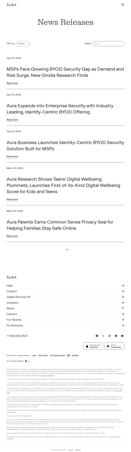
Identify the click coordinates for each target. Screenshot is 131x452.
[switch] (27, 361)
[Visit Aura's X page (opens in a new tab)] (103, 336)
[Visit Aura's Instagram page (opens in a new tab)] (109, 336)
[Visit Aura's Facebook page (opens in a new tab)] (116, 336)
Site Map (75, 355)
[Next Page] (67, 249)
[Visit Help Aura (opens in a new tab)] (65, 286)
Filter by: (11, 43)
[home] (11, 4)
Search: (88, 43)
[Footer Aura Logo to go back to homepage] (12, 277)
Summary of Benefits (46, 376)
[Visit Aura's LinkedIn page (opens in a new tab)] (97, 336)
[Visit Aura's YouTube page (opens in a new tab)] (122, 336)
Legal (34, 355)
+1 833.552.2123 (17, 336)
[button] (123, 4)
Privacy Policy (43, 355)
